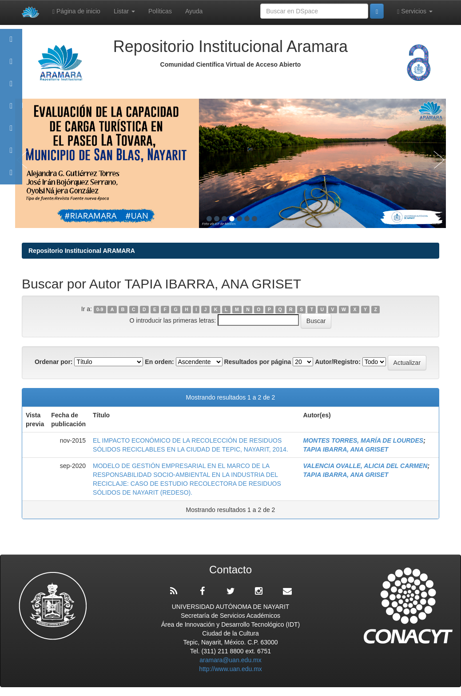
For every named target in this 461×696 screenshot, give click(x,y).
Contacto (11, 176)
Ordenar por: (54, 361)
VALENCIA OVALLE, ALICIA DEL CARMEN (365, 465)
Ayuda (194, 11)
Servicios (415, 11)
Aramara (11, 65)
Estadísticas (11, 154)
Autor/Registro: (338, 361)
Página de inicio (76, 11)
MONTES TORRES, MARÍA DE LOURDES (363, 440)
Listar (124, 11)
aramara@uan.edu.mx (230, 660)
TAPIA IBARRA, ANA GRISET (345, 449)
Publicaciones (11, 110)
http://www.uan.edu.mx (230, 668)
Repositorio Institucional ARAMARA (81, 250)
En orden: (159, 361)
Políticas (160, 11)
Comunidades (11, 88)
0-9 (99, 309)
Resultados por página (257, 361)
